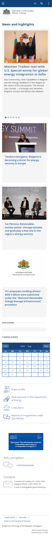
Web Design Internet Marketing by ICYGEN (39, 531)
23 (5, 370)
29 (47, 370)
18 (20, 366)
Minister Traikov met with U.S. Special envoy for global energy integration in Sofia (26, 70)
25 (20, 370)
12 (27, 362)
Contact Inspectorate (25, 465)
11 (20, 362)
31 (13, 374)
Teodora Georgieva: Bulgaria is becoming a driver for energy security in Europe (23, 160)
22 (47, 366)
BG (35, 3)
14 (41, 362)
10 (13, 362)
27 (35, 370)
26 (27, 370)
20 (35, 366)
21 (41, 366)
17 (13, 366)
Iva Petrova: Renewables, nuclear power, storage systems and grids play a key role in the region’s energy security (23, 229)
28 (41, 370)
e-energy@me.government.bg (32, 487)
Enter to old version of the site (17, 521)
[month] (29, 346)
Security (22, 517)
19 (27, 366)
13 (35, 362)
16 (5, 366)
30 (5, 374)
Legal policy (9, 517)
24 (13, 370)
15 (47, 362)
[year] (22, 346)
